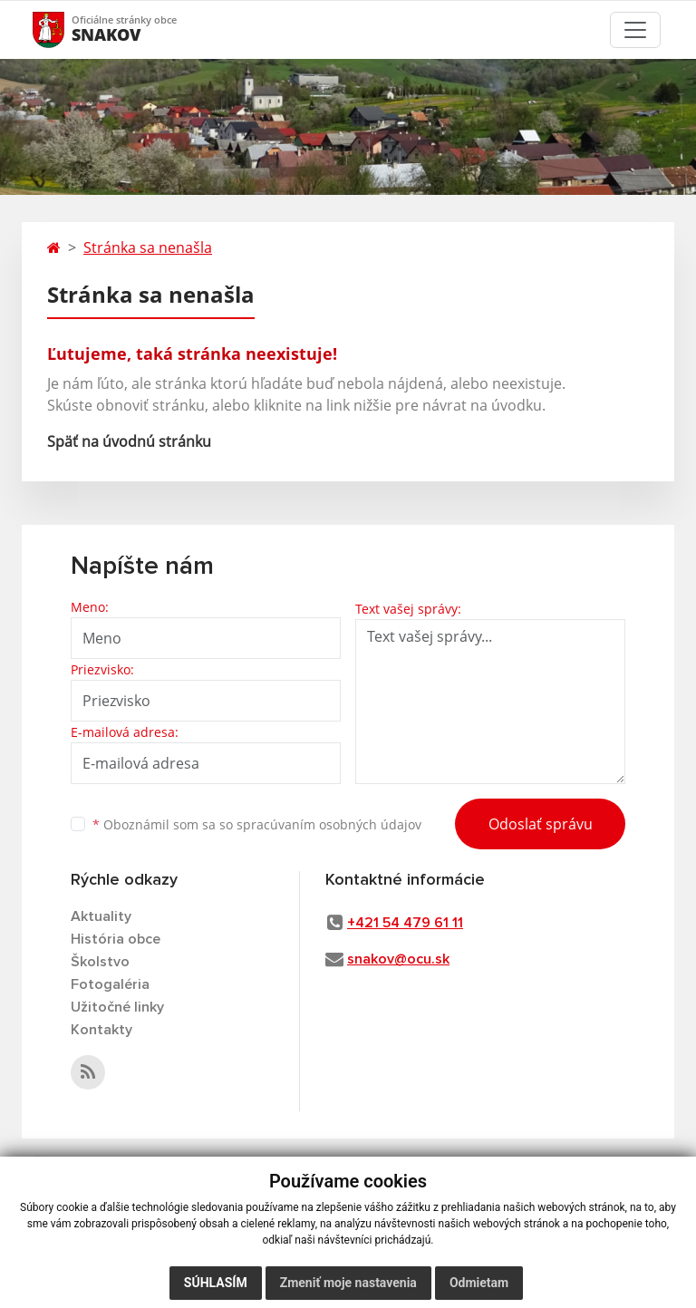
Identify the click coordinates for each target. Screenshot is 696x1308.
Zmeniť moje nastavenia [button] (348, 1282)
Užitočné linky (117, 1007)
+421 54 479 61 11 (405, 923)
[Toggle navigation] (635, 30)
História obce (115, 939)
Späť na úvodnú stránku (129, 441)
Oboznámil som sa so (256, 824)
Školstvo (100, 961)
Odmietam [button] (479, 1282)
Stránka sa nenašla (147, 247)
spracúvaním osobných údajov (329, 824)
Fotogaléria (110, 984)
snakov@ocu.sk (398, 959)
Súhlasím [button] (215, 1282)
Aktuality (101, 916)
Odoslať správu (540, 824)
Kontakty (101, 1029)
